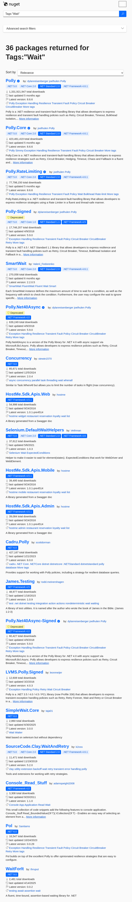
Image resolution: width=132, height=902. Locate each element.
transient (59, 768)
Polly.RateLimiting (24, 171)
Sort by (11, 72)
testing (31, 603)
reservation (45, 416)
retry (50, 768)
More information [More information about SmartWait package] (27, 298)
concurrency (24, 380)
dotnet (45, 563)
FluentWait (28, 286)
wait (60, 380)
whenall (68, 380)
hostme (61, 394)
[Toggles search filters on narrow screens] (122, 28)
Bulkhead (88, 194)
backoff (37, 768)
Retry (9, 242)
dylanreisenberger (38, 81)
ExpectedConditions (38, 452)
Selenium (14, 452)
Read (41, 804)
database (11, 567)
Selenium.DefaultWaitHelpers (35, 430)
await (21, 890)
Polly (11, 81)
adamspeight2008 (64, 783)
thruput (35, 869)
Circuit (81, 103)
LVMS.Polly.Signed (24, 672)
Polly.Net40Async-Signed (31, 621)
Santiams (24, 826)
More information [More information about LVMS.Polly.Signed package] (23, 701)
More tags (29, 106)
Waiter (18, 732)
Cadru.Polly (17, 542)
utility (18, 768)
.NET (19, 563)
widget (22, 416)
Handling (33, 103)
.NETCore (35, 563)
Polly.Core (16, 128)
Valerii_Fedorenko (43, 263)
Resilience (45, 103)
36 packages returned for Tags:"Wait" (47, 52)
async (12, 380)
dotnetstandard (89, 563)
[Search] (122, 14)
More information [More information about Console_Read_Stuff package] (36, 816)
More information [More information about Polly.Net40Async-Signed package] (39, 663)
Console (14, 804)
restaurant (33, 416)
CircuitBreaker (14, 106)
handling (76, 768)
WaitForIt (15, 869)
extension (26, 768)
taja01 (49, 710)
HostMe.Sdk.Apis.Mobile (30, 470)
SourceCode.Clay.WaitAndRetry (37, 746)
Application (31, 804)
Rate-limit (100, 194)
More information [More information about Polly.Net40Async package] (39, 349)
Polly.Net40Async (23, 307)
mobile (22, 492)
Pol (9, 826)
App (21, 804)
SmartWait (16, 263)
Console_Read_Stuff (26, 783)
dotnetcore (56, 563)
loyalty (57, 416)
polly (101, 563)
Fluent (39, 286)
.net (16, 603)
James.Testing (20, 581)
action (52, 603)
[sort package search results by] (71, 73)
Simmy (19, 150)
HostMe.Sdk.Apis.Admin (30, 506)
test (11, 603)
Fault (66, 103)
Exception (21, 103)
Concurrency (19, 358)
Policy (73, 103)
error (67, 768)
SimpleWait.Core (22, 710)
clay (11, 768)
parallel (36, 380)
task (43, 380)
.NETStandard (71, 563)
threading (51, 380)
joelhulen (54, 81)
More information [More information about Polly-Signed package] (33, 254)
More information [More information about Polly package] (29, 118)
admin (22, 527)
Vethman (76, 430)
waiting (95, 603)
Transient (57, 103)
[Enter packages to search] (61, 14)
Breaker (90, 103)
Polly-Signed (18, 211)
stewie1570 (45, 358)
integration (42, 603)
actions (60, 603)
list (68, 416)
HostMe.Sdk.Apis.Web (28, 394)
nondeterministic (75, 603)
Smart (52, 286)
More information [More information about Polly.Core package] (23, 162)
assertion (29, 890)
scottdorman (43, 542)
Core (26, 563)
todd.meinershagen (52, 581)
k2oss (79, 746)
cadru (12, 563)
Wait (80, 194)
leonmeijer (56, 672)
